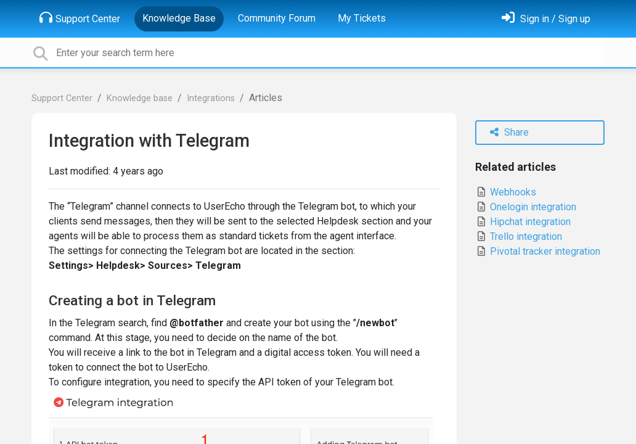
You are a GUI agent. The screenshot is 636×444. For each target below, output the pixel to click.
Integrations (211, 98)
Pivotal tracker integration (537, 251)
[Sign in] (546, 18)
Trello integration (518, 236)
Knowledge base (140, 98)
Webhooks (505, 192)
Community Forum (277, 18)
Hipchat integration (523, 222)
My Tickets (362, 18)
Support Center (79, 18)
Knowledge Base (179, 18)
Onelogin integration (525, 207)
